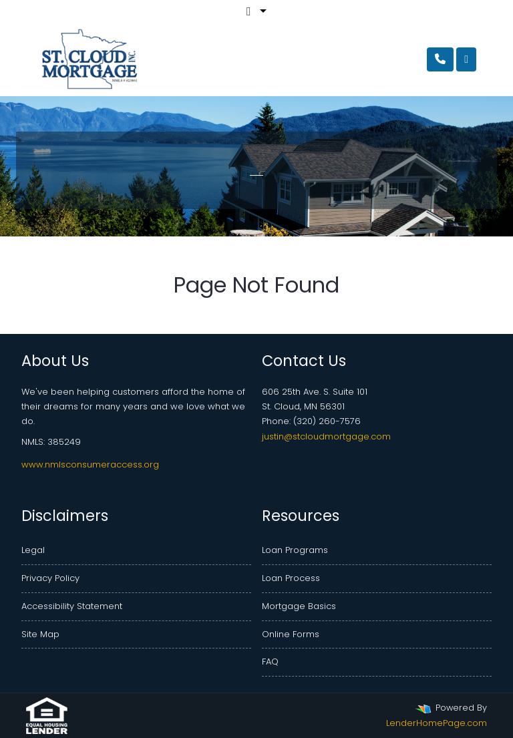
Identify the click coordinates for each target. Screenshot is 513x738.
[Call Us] (440, 59)
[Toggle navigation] (466, 59)
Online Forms (290, 634)
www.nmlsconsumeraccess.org (90, 464)
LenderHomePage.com (436, 723)
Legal (33, 550)
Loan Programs (295, 550)
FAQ (270, 661)
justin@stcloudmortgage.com (326, 436)
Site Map (40, 634)
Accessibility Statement (71, 606)
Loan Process (291, 578)
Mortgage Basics (299, 606)
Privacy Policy (50, 578)
